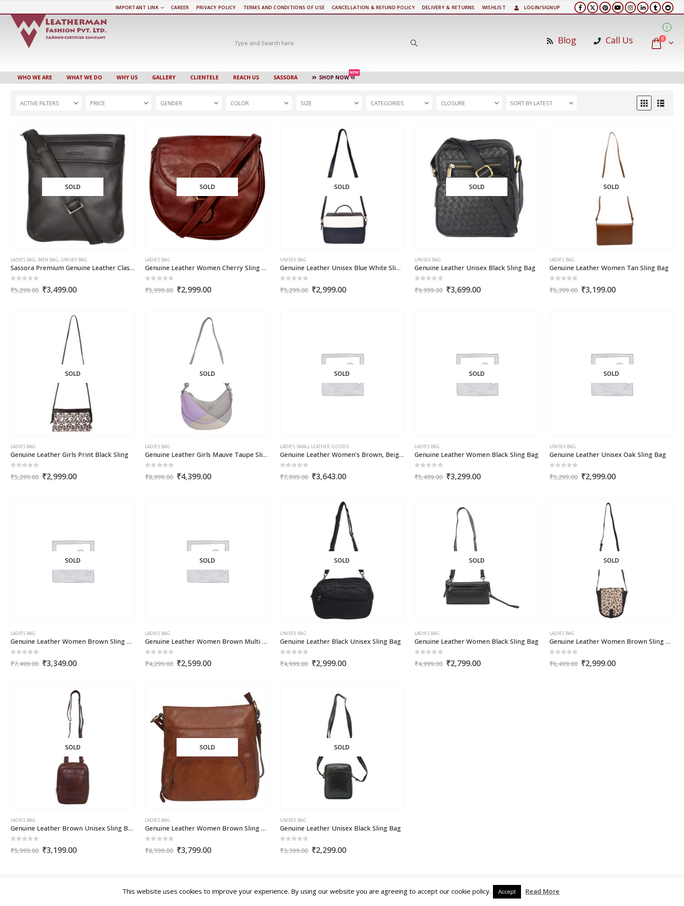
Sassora (285, 77)
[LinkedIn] (643, 7)
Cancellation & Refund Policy (373, 7)
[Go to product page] (72, 187)
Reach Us (246, 77)
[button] (644, 103)
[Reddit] (667, 7)
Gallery (164, 77)
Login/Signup (536, 7)
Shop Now (336, 76)
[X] (593, 7)
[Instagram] (630, 7)
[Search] (414, 43)
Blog (567, 40)
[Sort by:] (542, 103)
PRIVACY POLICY (216, 7)
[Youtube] (618, 7)
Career (180, 7)
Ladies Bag (23, 260)
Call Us (619, 40)
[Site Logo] (59, 31)
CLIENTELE (204, 77)
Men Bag (48, 260)
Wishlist (494, 7)
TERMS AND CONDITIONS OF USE (284, 7)
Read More (542, 891)
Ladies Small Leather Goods (314, 446)
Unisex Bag (74, 260)
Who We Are (35, 77)
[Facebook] (580, 7)
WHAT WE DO (84, 77)
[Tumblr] (655, 7)
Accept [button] (507, 891)
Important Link (137, 7)
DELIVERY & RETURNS (448, 7)
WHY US (127, 77)
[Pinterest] (605, 7)
